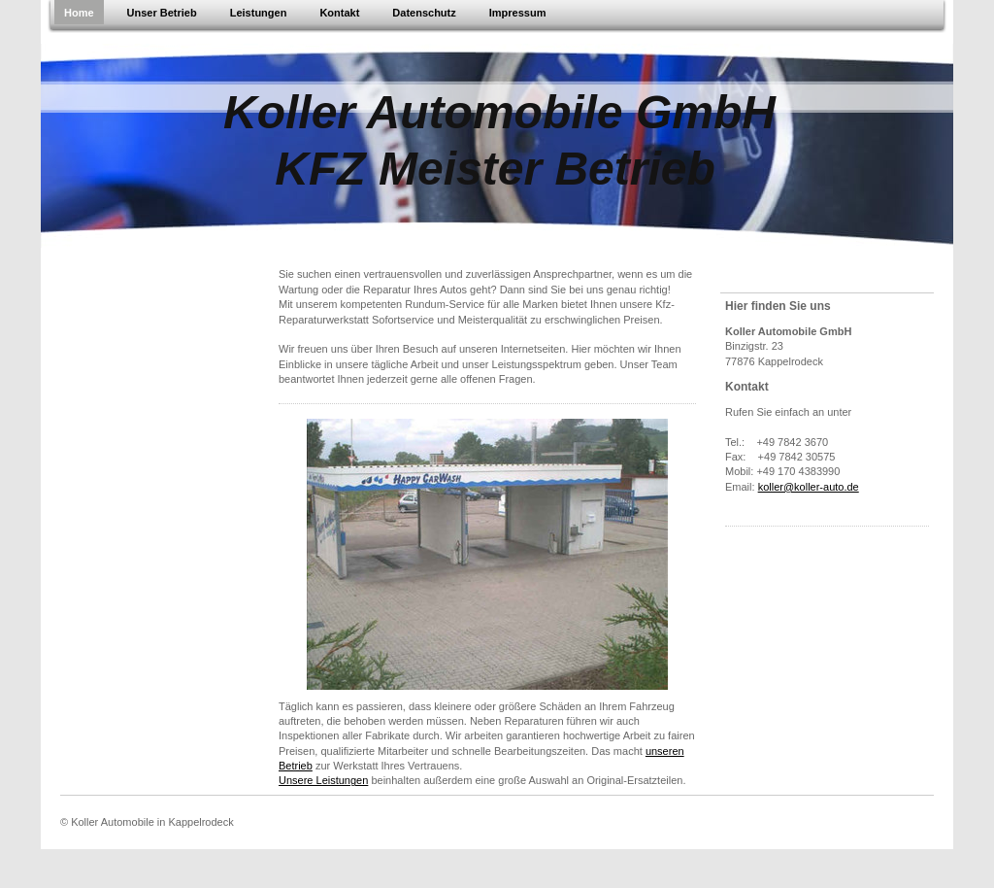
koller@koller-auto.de (808, 487)
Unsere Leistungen (323, 780)
